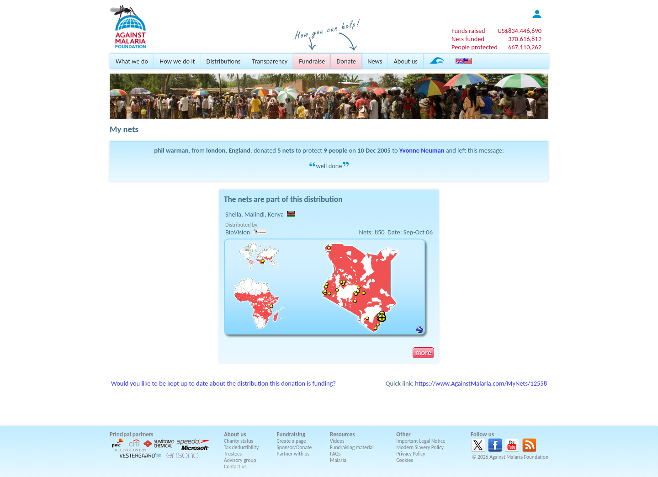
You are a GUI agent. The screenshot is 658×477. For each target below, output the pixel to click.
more (423, 352)
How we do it (177, 61)
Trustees (233, 453)
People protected (474, 47)
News (374, 61)
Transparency (269, 61)
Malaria (338, 460)
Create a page (291, 441)
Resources (342, 434)
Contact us (235, 466)
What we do (132, 61)
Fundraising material (352, 447)
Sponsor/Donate (294, 447)
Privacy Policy (410, 453)
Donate (346, 61)
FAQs (335, 453)
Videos (337, 441)
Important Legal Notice (420, 441)
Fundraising (291, 434)
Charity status (238, 441)
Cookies (404, 460)
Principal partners (131, 434)
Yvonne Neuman (422, 150)
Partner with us (293, 453)
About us (405, 61)
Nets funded (467, 39)
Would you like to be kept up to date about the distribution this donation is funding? (223, 383)
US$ (519, 30)
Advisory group (240, 460)
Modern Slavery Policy (420, 447)
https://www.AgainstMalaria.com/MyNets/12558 (481, 383)
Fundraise (312, 61)
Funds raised (468, 30)
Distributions (224, 61)
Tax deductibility (241, 447)
